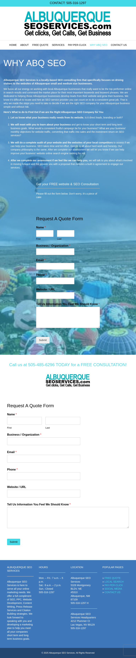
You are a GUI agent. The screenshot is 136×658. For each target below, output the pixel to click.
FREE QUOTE (40, 45)
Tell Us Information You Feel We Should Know (68, 304)
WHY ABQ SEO (98, 45)
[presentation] (29, 546)
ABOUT (24, 45)
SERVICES (58, 45)
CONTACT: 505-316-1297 (68, 3)
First (38, 239)
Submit (43, 340)
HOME (13, 45)
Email (41, 260)
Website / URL (45, 289)
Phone (41, 274)
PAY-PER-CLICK (77, 45)
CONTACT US (119, 45)
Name (41, 227)
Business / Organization (53, 245)
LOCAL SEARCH (114, 581)
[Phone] (55, 281)
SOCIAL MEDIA (113, 588)
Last (59, 239)
